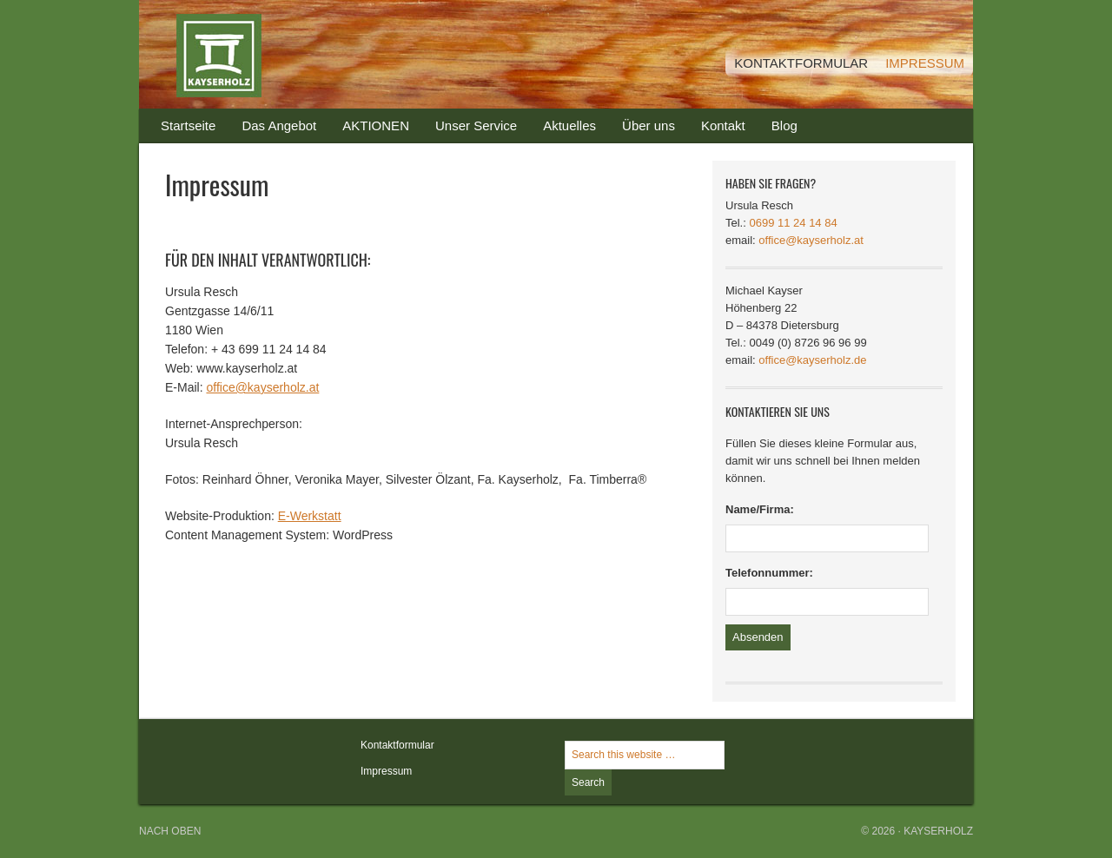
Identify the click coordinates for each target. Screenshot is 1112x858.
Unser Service (476, 125)
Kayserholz (312, 54)
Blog (784, 125)
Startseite (188, 125)
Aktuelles (569, 125)
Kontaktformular (397, 745)
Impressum (386, 771)
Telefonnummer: (769, 572)
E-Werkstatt (309, 516)
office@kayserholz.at (262, 387)
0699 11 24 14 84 (793, 222)
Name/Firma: (759, 509)
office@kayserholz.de (812, 359)
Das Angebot (272, 130)
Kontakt (716, 130)
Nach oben (170, 831)
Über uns (648, 125)
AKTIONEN (375, 125)
